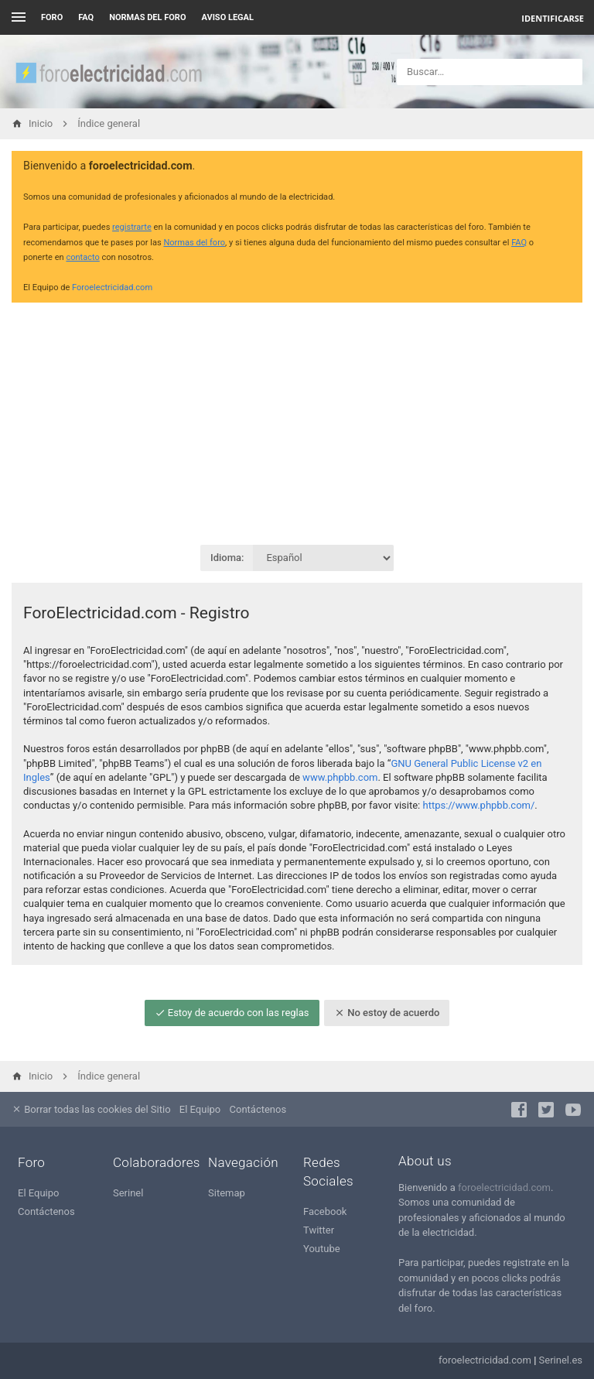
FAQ (86, 17)
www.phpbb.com (339, 777)
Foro (52, 17)
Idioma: (227, 557)
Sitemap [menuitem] (226, 1193)
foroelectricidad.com (504, 1187)
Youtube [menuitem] (321, 1248)
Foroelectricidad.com (112, 287)
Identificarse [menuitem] (552, 18)
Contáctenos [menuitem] (258, 1109)
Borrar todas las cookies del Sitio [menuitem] (91, 1109)
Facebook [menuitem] (324, 1211)
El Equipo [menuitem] (199, 1109)
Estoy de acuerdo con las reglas (232, 1012)
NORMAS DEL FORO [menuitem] (147, 17)
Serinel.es (560, 1360)
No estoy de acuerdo (386, 1012)
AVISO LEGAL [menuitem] (228, 17)
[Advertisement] (297, 422)
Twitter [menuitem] (318, 1230)
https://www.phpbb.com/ (479, 805)
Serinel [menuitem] (128, 1193)
